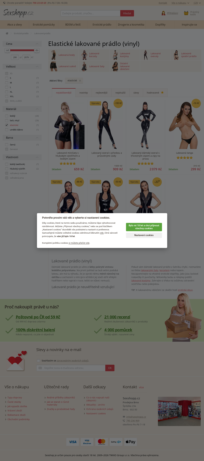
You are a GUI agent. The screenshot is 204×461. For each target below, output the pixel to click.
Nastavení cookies (144, 235)
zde (102, 233)
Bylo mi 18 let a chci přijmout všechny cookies (144, 227)
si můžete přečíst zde (79, 243)
